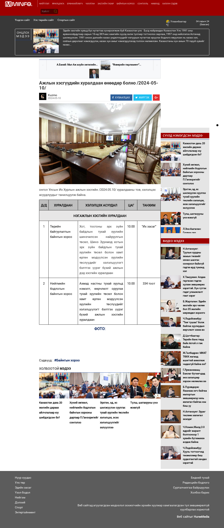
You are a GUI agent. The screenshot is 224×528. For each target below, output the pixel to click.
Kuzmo (52, 95)
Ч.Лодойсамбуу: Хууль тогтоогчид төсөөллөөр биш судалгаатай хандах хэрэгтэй (195, 456)
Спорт (19, 507)
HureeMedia (201, 516)
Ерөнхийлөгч (75, 3)
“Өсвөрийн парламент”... (126, 64)
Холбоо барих (199, 492)
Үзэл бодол (22, 492)
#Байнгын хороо (67, 360)
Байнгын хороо (126, 3)
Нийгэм (20, 497)
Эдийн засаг (23, 487)
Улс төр (20, 482)
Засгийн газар (106, 3)
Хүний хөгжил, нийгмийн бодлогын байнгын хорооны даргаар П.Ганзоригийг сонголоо (83, 412)
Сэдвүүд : (46, 360)
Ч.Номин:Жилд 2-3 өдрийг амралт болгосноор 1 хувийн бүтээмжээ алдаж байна (194, 435)
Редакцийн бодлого (196, 482)
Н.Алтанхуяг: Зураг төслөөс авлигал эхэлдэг (194, 415)
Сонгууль (143, 3)
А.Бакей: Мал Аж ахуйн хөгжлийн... (77, 64)
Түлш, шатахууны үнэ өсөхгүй (144, 405)
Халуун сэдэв (169, 3)
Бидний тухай (200, 477)
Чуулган (90, 3)
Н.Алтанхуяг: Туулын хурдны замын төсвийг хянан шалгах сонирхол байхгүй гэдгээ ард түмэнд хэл (193, 260)
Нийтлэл (44, 3)
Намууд (155, 3)
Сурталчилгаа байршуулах (191, 487)
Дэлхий (20, 502)
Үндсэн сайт (22, 20)
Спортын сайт (66, 20)
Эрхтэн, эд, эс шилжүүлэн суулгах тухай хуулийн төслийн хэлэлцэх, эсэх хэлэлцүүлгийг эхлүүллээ (114, 415)
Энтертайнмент (25, 512)
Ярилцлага (58, 3)
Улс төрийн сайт (44, 20)
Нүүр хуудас (23, 477)
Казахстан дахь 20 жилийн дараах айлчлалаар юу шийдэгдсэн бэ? (50, 410)
